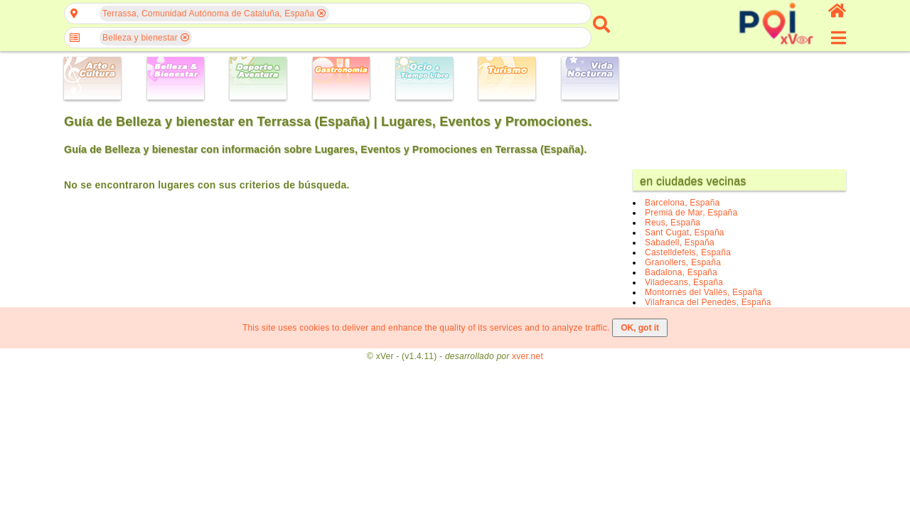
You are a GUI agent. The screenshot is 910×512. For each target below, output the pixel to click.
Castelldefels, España (688, 252)
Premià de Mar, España (691, 213)
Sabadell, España (679, 242)
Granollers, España (683, 262)
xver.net (527, 356)
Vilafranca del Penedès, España (708, 302)
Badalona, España (681, 272)
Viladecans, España (684, 282)
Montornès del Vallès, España (703, 292)
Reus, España (672, 223)
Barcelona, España (682, 203)
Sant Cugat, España (684, 233)
